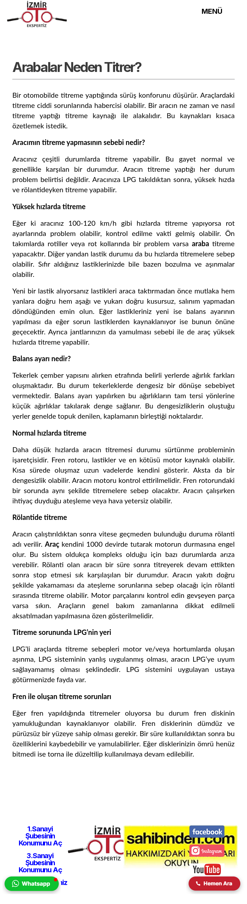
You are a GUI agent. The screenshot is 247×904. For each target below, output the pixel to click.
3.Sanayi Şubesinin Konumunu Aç (40, 862)
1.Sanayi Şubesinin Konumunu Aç (40, 836)
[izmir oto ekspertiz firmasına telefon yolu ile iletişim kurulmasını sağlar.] (215, 892)
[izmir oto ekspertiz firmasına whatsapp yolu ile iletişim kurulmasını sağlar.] (31, 892)
